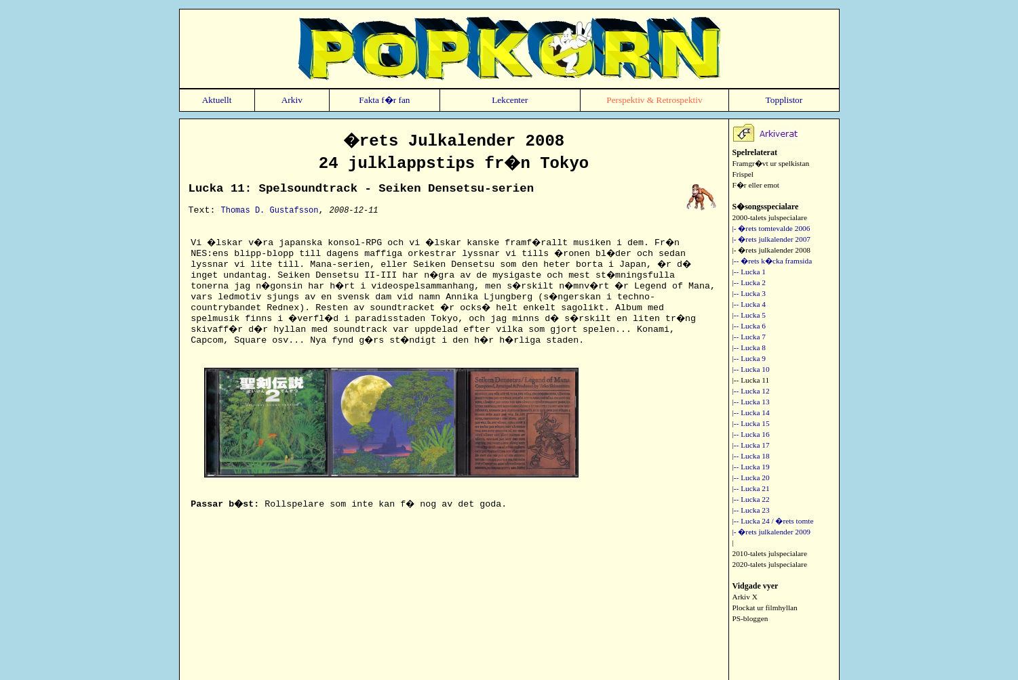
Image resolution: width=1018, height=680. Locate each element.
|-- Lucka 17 (751, 445)
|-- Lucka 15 (751, 423)
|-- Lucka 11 (751, 380)
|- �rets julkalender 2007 (771, 239)
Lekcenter (510, 100)
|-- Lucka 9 (749, 358)
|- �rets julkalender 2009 (771, 532)
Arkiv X (745, 597)
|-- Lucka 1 (749, 272)
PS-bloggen (750, 618)
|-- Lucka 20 (751, 477)
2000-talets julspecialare (769, 217)
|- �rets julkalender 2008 (771, 250)
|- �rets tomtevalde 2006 (771, 228)
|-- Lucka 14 (751, 412)
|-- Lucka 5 (749, 315)
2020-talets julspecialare (769, 564)
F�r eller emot (756, 185)
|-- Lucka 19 (751, 467)
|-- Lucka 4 (749, 304)
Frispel (742, 174)
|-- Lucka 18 (751, 456)
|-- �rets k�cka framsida (772, 261)
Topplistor (784, 100)
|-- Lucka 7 (749, 337)
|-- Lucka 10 (751, 369)
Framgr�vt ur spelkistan (771, 163)
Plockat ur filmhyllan (765, 607)
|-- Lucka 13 (751, 402)
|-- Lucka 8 (749, 347)
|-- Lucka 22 (751, 499)
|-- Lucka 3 (749, 293)
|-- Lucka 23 (751, 510)
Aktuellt (217, 100)
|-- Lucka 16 (751, 434)
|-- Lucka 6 (749, 326)
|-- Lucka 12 (751, 391)
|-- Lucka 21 (751, 488)
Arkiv (291, 100)
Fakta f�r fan (384, 100)
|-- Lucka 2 (749, 282)
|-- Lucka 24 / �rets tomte (773, 521)
